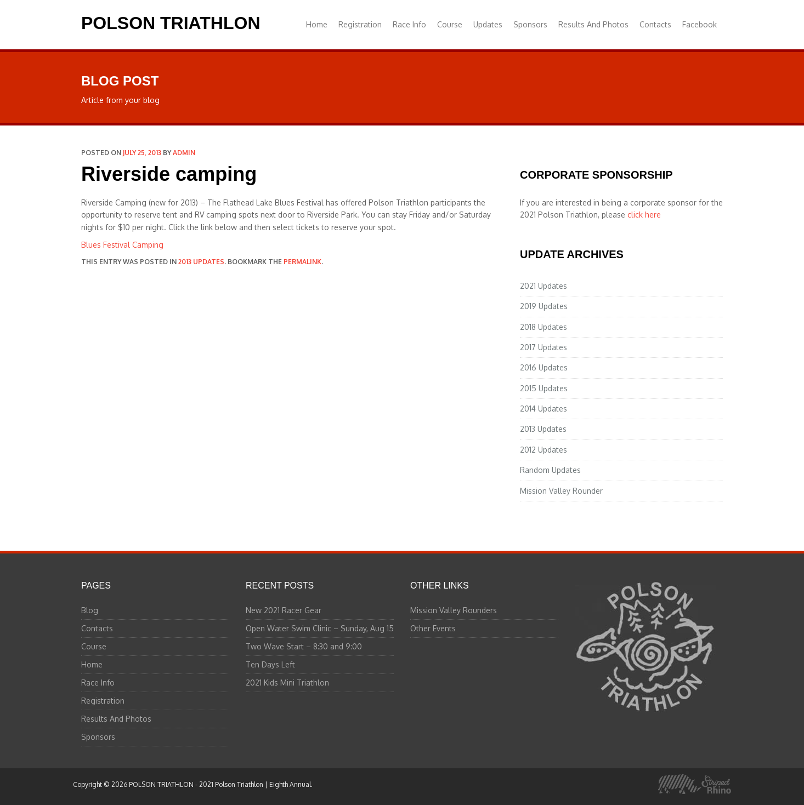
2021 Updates (543, 285)
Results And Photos (593, 24)
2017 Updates (543, 347)
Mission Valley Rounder (561, 490)
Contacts (655, 24)
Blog (89, 610)
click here (644, 214)
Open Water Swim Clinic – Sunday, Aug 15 (320, 628)
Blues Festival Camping (122, 244)
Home (316, 24)
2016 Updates (544, 367)
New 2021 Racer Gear (283, 610)
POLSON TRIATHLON (171, 23)
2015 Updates (544, 388)
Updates (487, 24)
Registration (360, 24)
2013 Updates (201, 262)
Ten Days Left (270, 664)
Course (449, 24)
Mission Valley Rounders (453, 610)
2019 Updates (544, 306)
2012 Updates (543, 449)
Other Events (433, 628)
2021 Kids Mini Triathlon (287, 682)
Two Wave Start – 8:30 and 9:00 (304, 646)
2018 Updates (543, 327)
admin (184, 153)
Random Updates (550, 470)
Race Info (409, 24)
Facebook (699, 24)
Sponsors (530, 24)
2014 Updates (543, 408)
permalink (302, 262)
